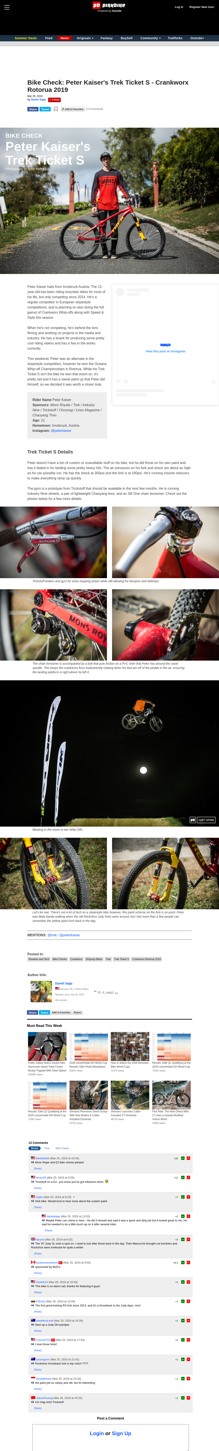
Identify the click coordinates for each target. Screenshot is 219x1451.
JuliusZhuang (44, 1398)
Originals (84, 38)
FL (60, 1263)
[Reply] (37, 1168)
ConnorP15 (43, 1340)
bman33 (41, 1177)
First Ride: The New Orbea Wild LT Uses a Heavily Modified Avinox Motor (170, 1115)
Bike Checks (60, 959)
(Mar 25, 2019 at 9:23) (57, 1197)
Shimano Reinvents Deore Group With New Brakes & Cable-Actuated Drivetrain (88, 1115)
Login (97, 1433)
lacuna (40, 1239)
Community (149, 38)
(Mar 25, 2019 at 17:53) (70, 1340)
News (65, 38)
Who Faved (62, 1148)
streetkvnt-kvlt (44, 1320)
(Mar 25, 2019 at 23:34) (66, 1378)
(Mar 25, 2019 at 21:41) (64, 1359)
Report (77, 1012)
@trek (52, 935)
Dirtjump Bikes (94, 959)
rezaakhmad (44, 1378)
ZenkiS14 (42, 1282)
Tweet (45, 109)
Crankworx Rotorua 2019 (146, 959)
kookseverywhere (47, 1262)
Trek (108, 959)
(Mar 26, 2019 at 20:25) (68, 1398)
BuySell (127, 38)
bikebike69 (42, 1158)
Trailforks (175, 38)
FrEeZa (40, 1301)
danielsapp (53, 1216)
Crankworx (76, 959)
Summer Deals (26, 38)
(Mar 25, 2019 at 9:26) (60, 1177)
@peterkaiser (61, 430)
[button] (56, 109)
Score (34, 1148)
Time (47, 1148)
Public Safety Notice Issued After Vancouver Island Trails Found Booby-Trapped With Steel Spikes (47, 1066)
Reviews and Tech (39, 959)
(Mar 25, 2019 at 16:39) (68, 1320)
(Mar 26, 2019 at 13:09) (60, 1301)
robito (39, 1197)
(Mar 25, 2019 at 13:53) (75, 1216)
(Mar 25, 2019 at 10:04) (64, 1158)
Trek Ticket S (121, 959)
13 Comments (94, 109)
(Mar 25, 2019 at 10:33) (63, 1282)
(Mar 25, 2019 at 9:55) (77, 1262)
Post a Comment (110, 1418)
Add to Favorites (74, 109)
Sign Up (121, 1433)
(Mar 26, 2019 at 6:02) (59, 1239)
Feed (49, 38)
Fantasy (107, 38)
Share (33, 109)
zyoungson (43, 1359)
